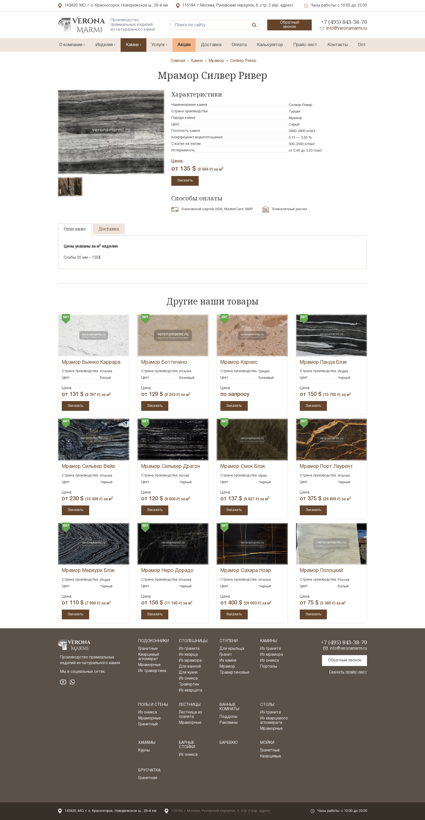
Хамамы (146, 743)
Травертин (189, 684)
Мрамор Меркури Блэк (88, 570)
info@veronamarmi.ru (346, 28)
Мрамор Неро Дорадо (167, 570)
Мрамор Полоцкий (321, 570)
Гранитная (147, 778)
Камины (268, 641)
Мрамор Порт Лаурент (326, 466)
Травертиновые (234, 672)
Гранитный (148, 724)
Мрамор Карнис (238, 362)
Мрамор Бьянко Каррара (91, 362)
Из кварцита (190, 690)
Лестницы (190, 705)
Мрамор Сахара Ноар (245, 570)
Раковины (229, 723)
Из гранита (189, 649)
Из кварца (188, 654)
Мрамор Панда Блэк (323, 362)
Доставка (211, 45)
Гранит (226, 654)
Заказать (185, 180)
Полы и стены (153, 705)
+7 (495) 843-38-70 (344, 21)
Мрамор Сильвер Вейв (88, 466)
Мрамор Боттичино (164, 362)
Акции (184, 45)
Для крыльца (232, 649)
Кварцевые (270, 756)
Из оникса (188, 678)
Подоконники (153, 641)
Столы (267, 705)
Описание (75, 229)
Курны (144, 750)
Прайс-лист (305, 45)
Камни (132, 45)
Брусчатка (149, 770)
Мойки (267, 743)
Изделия (104, 45)
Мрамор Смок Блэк (242, 466)
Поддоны (228, 717)
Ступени (229, 641)
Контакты (337, 45)
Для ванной (190, 666)
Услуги (158, 45)
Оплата (239, 45)
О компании (70, 45)
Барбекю (229, 743)
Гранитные (148, 649)
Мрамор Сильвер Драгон (170, 466)
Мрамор (227, 666)
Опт (362, 45)
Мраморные (149, 665)
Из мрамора (190, 660)
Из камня (228, 660)
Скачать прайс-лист (348, 672)
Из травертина (152, 671)
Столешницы (193, 641)
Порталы (268, 666)
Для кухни (188, 672)
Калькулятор (270, 45)
